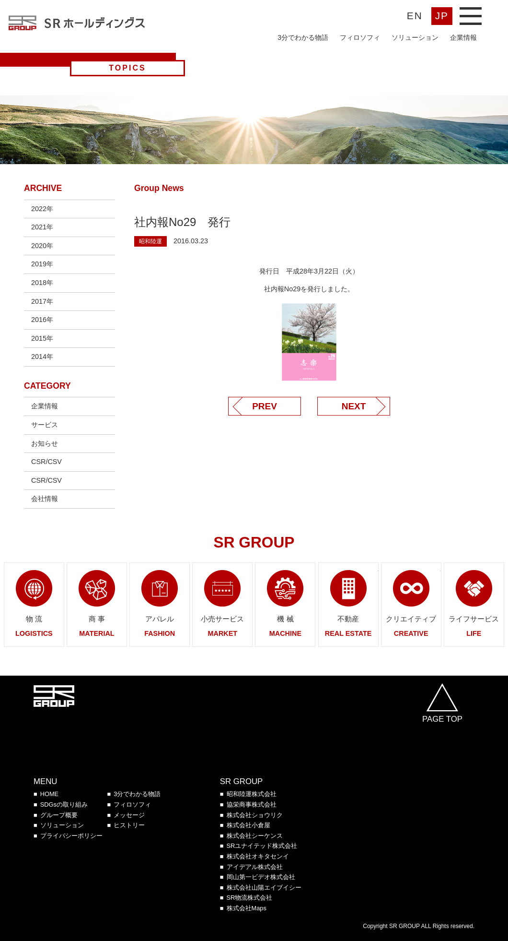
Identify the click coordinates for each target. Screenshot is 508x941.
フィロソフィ (360, 37)
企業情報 (463, 37)
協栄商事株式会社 (252, 804)
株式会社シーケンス (255, 835)
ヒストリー (129, 825)
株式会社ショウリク (255, 815)
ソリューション (415, 37)
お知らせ (44, 443)
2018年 (42, 282)
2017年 (42, 301)
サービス (44, 425)
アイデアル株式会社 (255, 866)
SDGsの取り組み (64, 804)
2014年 (42, 356)
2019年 (42, 264)
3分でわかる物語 (302, 37)
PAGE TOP (442, 719)
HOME (49, 794)
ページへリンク (34, 604)
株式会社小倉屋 (248, 825)
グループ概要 (59, 815)
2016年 (42, 319)
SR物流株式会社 (250, 897)
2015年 (42, 338)
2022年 (42, 209)
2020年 (42, 246)
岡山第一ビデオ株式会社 (261, 877)
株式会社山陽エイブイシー (264, 887)
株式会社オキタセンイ (258, 856)
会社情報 (44, 498)
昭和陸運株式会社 (252, 794)
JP (442, 15)
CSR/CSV (46, 461)
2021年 (42, 227)
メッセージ (129, 815)
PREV (264, 406)
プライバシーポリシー (71, 835)
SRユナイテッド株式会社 (262, 845)
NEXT (354, 406)
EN (415, 15)
